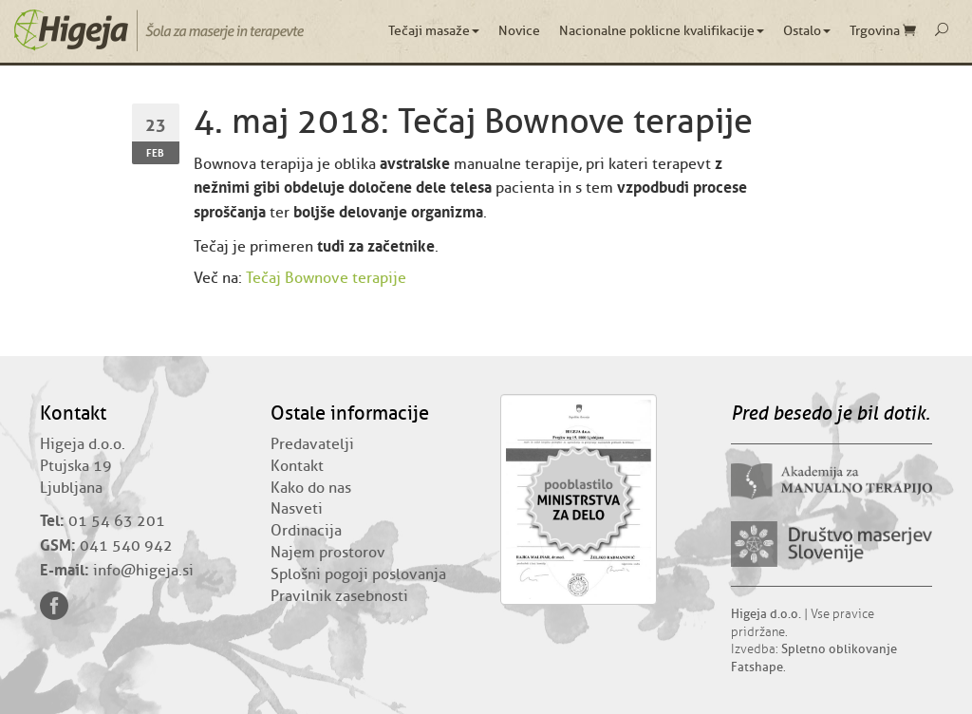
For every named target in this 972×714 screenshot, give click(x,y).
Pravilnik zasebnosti (339, 596)
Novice (519, 31)
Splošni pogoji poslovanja (358, 574)
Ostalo (807, 31)
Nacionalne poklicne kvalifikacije (661, 31)
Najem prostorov (328, 552)
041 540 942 (126, 545)
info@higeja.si (143, 570)
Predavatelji (312, 444)
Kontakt (297, 466)
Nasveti (297, 508)
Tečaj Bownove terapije (326, 278)
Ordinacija (306, 530)
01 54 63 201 (116, 521)
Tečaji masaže (433, 31)
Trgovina (883, 31)
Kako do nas (311, 488)
